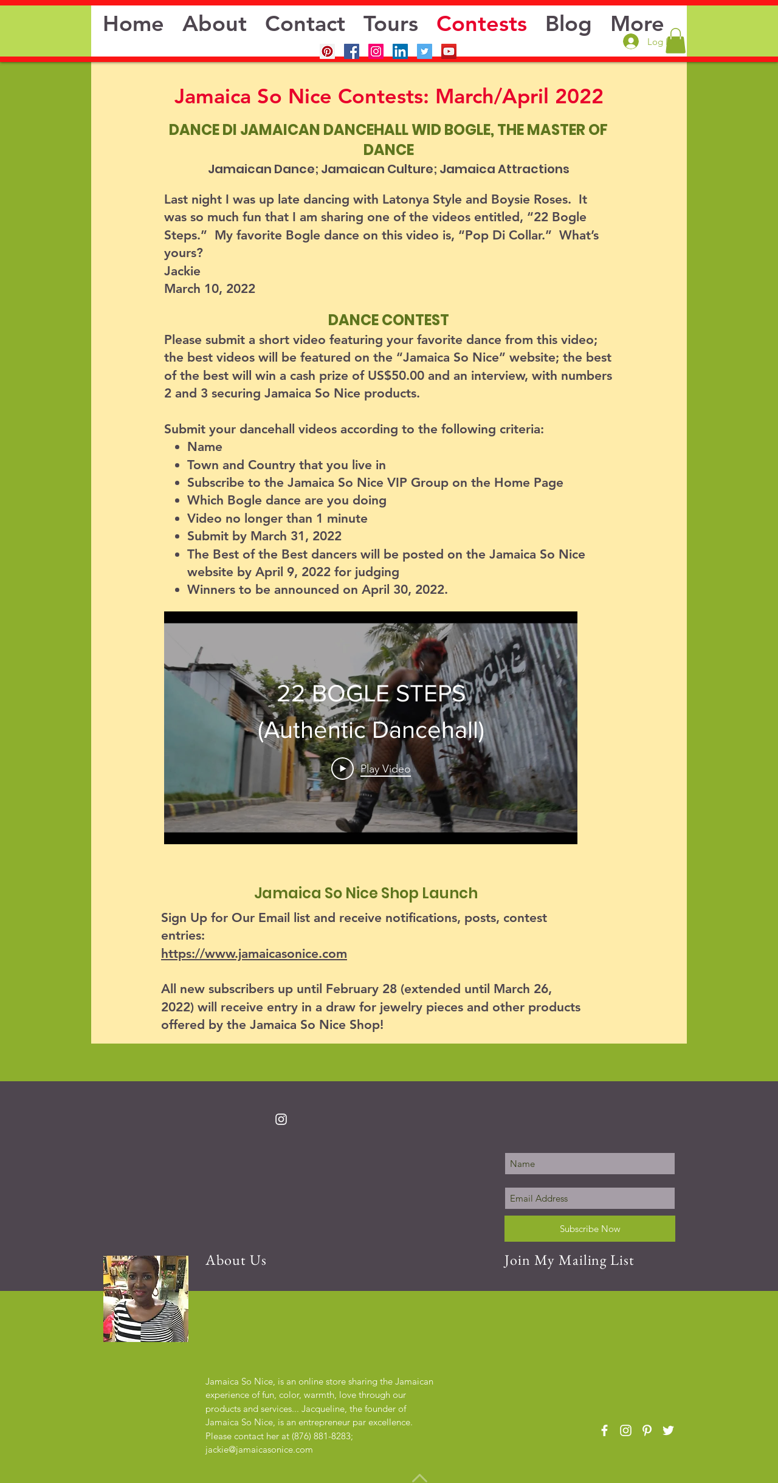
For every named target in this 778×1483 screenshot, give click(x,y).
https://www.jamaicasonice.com (254, 953)
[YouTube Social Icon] (448, 51)
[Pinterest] (327, 51)
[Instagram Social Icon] (376, 51)
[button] (675, 40)
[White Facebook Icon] (604, 1430)
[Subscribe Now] (589, 1229)
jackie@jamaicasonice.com (259, 1449)
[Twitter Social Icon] (424, 51)
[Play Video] (371, 768)
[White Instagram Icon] (281, 1119)
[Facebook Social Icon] (351, 51)
